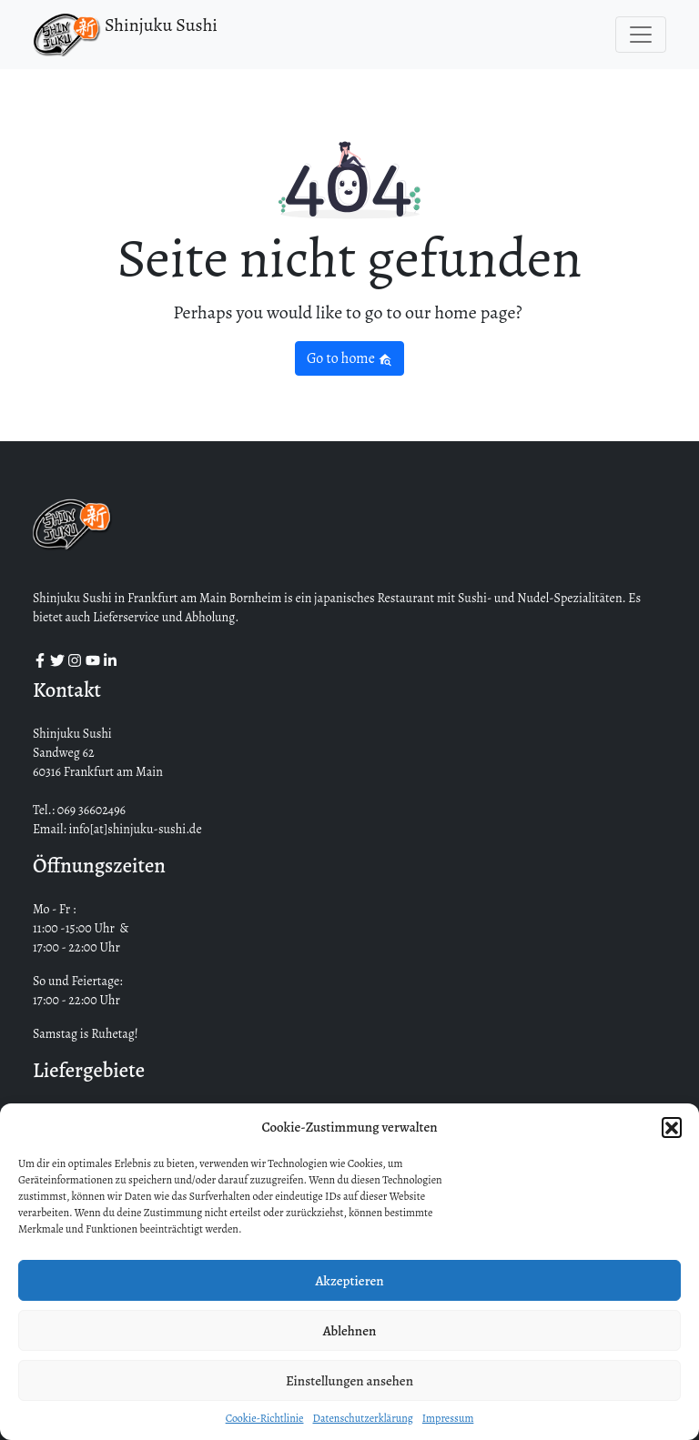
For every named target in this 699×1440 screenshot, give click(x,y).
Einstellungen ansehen (349, 1381)
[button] (672, 1127)
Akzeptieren (349, 1281)
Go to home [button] (349, 358)
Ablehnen (350, 1331)
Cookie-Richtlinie (265, 1418)
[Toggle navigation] (640, 34)
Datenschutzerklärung (362, 1418)
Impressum (448, 1418)
